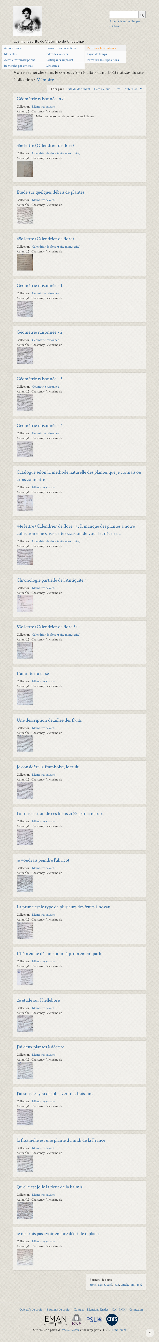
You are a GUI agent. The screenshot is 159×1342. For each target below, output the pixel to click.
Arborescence (12, 48)
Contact (79, 1309)
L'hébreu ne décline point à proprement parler (60, 953)
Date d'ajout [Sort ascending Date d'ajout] (102, 89)
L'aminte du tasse (33, 673)
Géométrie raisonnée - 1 (39, 285)
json (116, 1284)
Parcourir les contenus (101, 48)
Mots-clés (10, 54)
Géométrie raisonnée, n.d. (41, 98)
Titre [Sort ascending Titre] (117, 89)
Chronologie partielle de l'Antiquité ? (51, 580)
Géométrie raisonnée (45, 293)
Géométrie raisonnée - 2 (39, 332)
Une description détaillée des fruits (49, 720)
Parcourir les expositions (103, 60)
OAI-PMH (119, 1309)
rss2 (139, 1284)
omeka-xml (128, 1284)
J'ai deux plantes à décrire (40, 1046)
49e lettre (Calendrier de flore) (45, 238)
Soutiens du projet (58, 1309)
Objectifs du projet (31, 1309)
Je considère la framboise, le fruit (47, 766)
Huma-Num (118, 1330)
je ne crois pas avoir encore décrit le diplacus (58, 1233)
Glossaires (52, 66)
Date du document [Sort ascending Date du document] (78, 89)
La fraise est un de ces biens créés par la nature (60, 813)
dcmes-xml (105, 1284)
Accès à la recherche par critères (125, 23)
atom (93, 1284)
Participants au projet (59, 60)
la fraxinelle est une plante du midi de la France (61, 1140)
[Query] (127, 14)
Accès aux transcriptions (19, 60)
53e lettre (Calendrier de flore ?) (47, 626)
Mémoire (45, 79)
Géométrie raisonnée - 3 (39, 378)
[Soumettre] (142, 14)
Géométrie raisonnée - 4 (39, 425)
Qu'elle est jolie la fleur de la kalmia (50, 1187)
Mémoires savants (44, 106)
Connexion (136, 1309)
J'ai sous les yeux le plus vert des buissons (55, 1093)
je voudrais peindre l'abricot (43, 860)
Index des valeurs (57, 54)
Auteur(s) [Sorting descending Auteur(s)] (131, 89)
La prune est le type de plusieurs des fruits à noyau (63, 906)
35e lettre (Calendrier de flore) (45, 145)
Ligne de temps (97, 54)
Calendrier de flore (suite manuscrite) (56, 153)
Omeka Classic (69, 1330)
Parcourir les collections (61, 48)
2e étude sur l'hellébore (38, 1000)
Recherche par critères (18, 66)
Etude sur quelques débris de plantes (50, 192)
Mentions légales (98, 1309)
